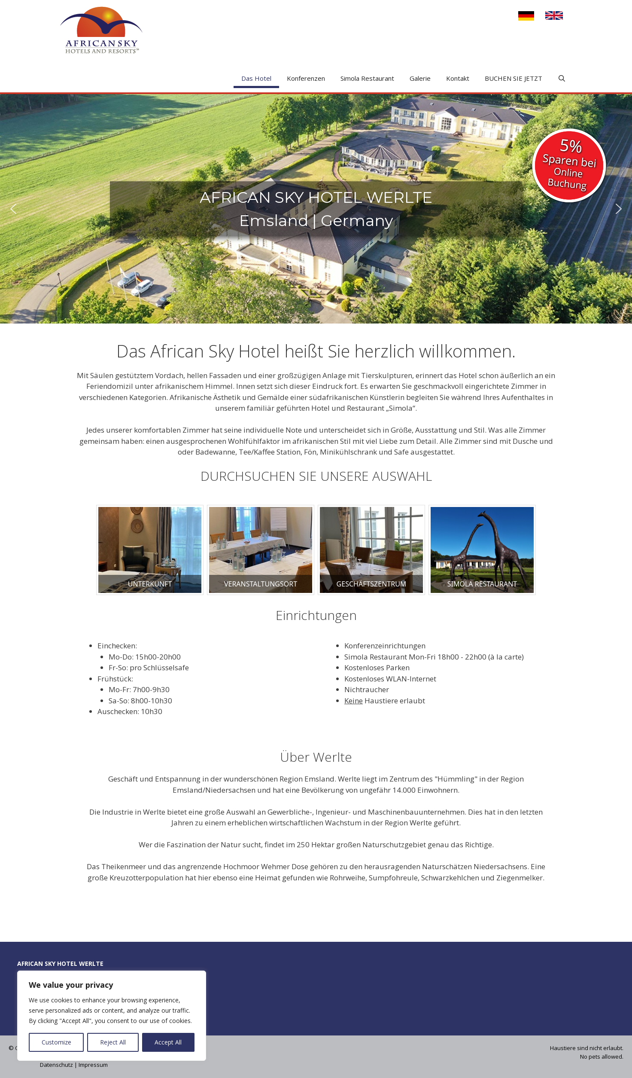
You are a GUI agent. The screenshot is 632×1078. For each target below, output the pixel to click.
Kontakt (457, 78)
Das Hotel (256, 78)
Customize (56, 1042)
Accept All (168, 1042)
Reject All (113, 1042)
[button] (13, 209)
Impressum (93, 1065)
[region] (111, 1016)
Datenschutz (56, 1065)
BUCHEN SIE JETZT (513, 78)
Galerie (420, 78)
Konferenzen (306, 78)
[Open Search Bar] (562, 78)
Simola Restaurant (367, 78)
